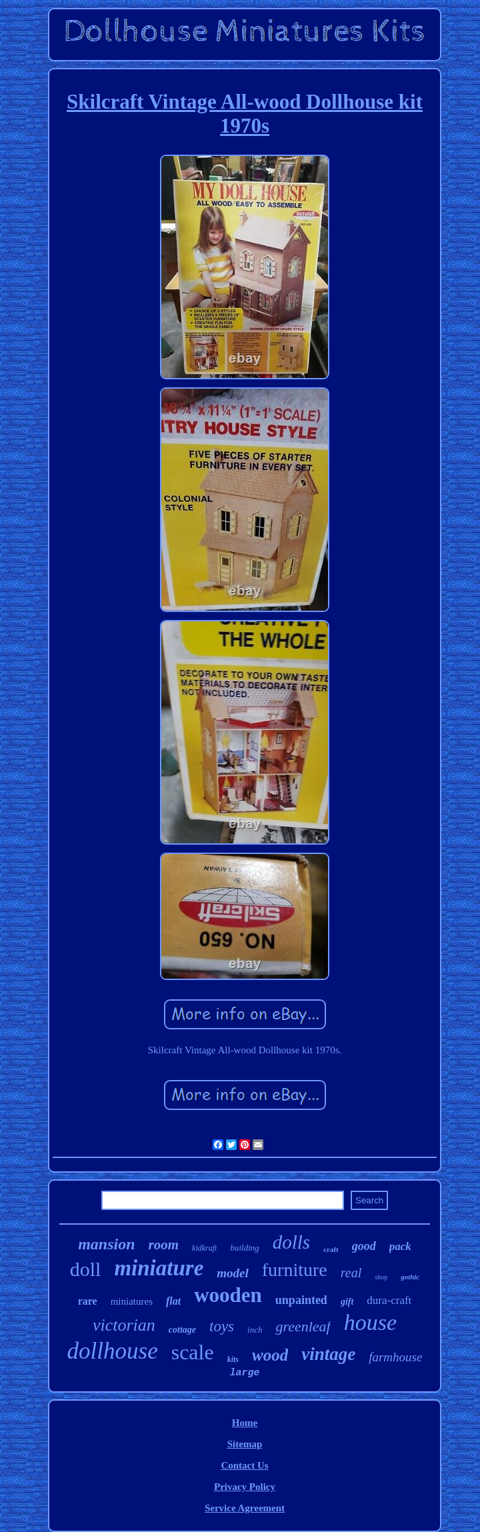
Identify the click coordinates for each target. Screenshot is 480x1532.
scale (192, 1352)
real (351, 1272)
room (164, 1245)
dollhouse (112, 1351)
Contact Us (244, 1465)
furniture (294, 1269)
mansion (106, 1244)
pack (400, 1246)
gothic (410, 1277)
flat (173, 1301)
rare (87, 1301)
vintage (328, 1354)
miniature (158, 1268)
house (370, 1322)
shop (381, 1277)
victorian (124, 1325)
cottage (182, 1330)
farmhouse (395, 1357)
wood (270, 1355)
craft (331, 1249)
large (244, 1373)
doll (85, 1269)
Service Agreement (245, 1508)
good (364, 1246)
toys (221, 1326)
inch (254, 1330)
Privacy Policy (244, 1486)
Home (244, 1422)
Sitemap (245, 1444)
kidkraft (204, 1248)
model (233, 1273)
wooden (228, 1295)
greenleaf (302, 1326)
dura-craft (389, 1300)
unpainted (301, 1300)
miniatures (132, 1301)
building (244, 1248)
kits (233, 1359)
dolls (291, 1242)
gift (347, 1302)
